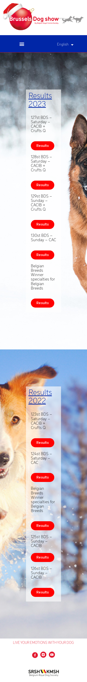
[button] (22, 44)
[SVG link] (43, 16)
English (65, 44)
